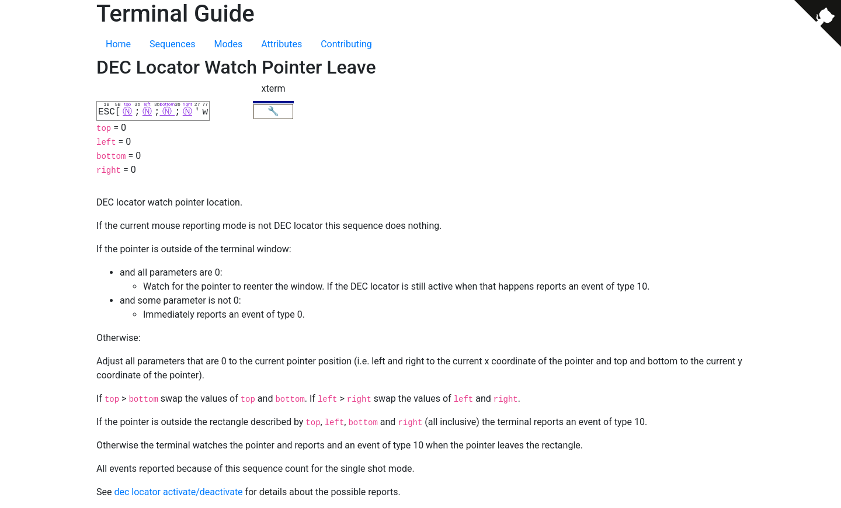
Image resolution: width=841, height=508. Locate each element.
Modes (228, 44)
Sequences (172, 44)
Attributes (281, 44)
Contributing (346, 44)
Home (118, 44)
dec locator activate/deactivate (178, 491)
